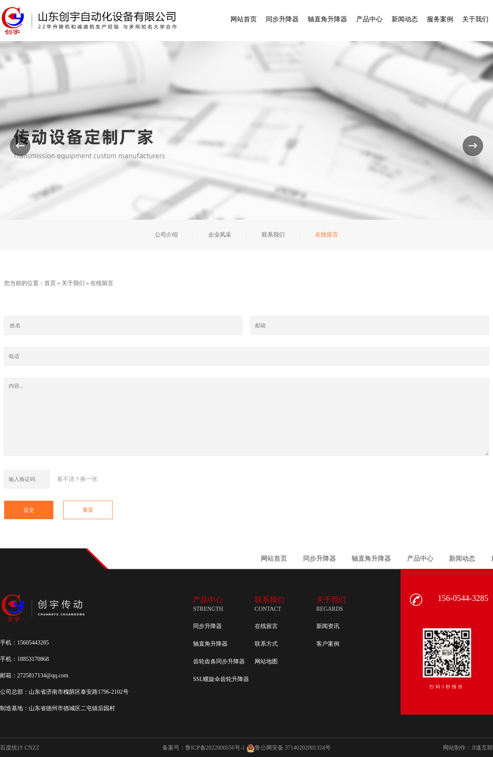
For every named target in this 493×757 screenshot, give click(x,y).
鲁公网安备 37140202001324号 (288, 748)
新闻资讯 (327, 626)
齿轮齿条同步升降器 (219, 661)
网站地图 (266, 661)
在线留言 (101, 283)
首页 (50, 283)
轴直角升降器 (210, 644)
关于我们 (73, 283)
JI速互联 (482, 748)
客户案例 (327, 644)
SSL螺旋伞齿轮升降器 (221, 679)
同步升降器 (207, 626)
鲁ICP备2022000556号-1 (215, 748)
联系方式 (266, 644)
